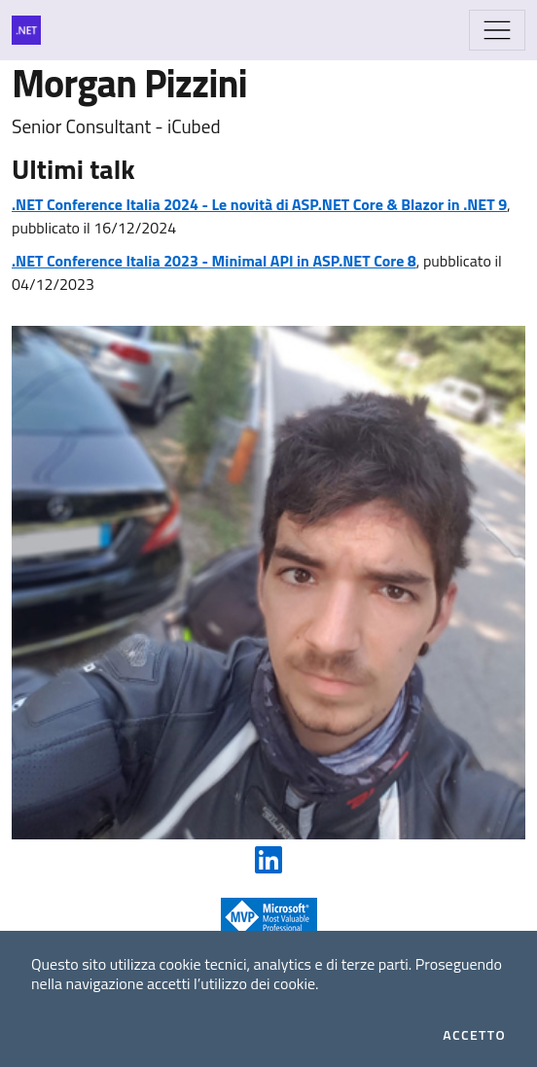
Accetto (474, 1035)
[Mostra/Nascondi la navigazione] (497, 30)
